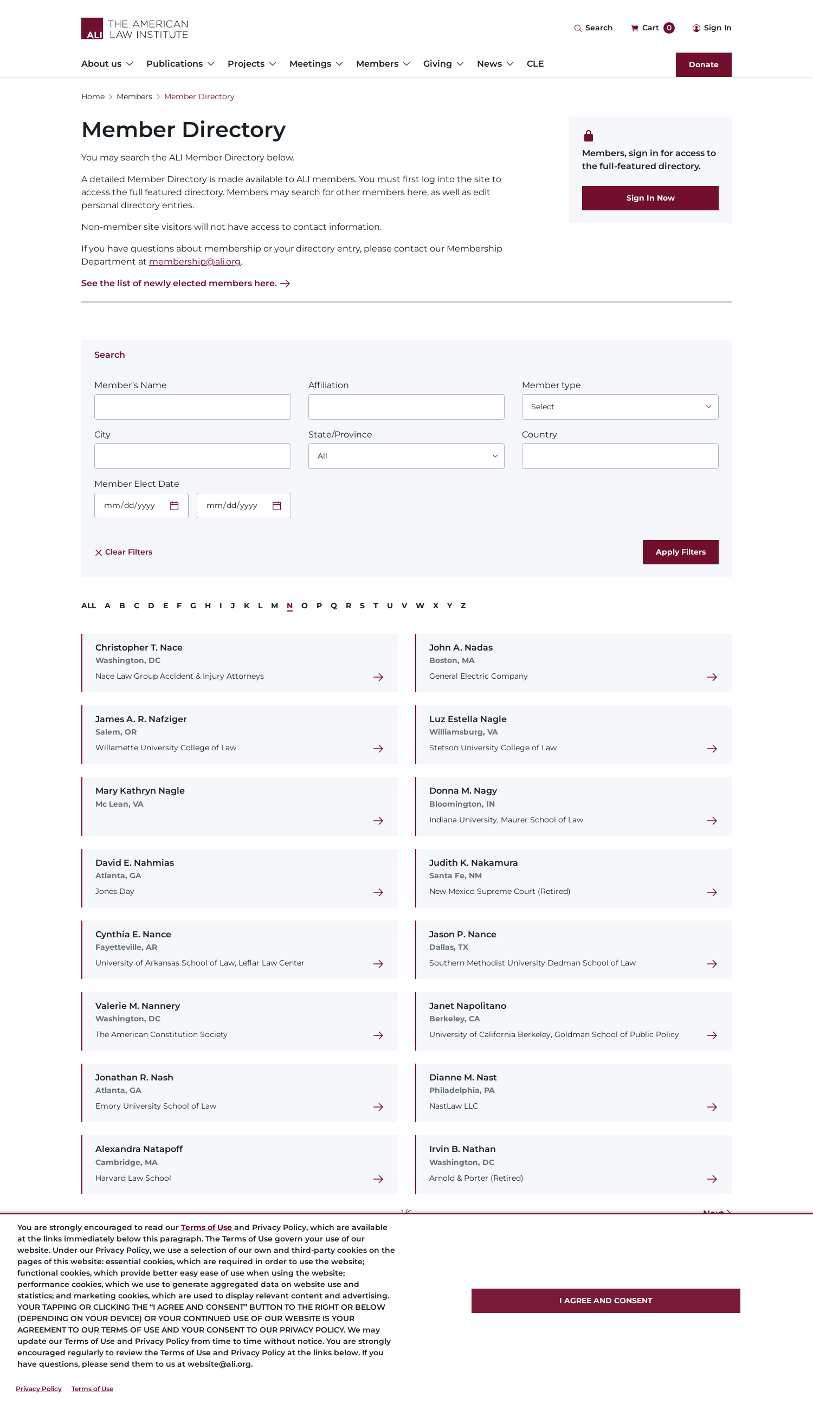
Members (134, 96)
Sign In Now (651, 198)
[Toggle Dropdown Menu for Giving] (458, 64)
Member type (551, 385)
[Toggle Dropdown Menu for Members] (404, 64)
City (102, 434)
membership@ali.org (195, 261)
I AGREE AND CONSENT (606, 1300)
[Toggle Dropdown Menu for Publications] (209, 64)
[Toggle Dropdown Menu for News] (508, 64)
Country (539, 434)
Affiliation (328, 385)
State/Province (340, 434)
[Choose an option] (620, 407)
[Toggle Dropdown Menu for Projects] (270, 64)
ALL (88, 605)
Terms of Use (92, 1389)
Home (93, 96)
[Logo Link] (134, 28)
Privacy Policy (39, 1389)
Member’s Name (130, 385)
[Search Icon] (593, 28)
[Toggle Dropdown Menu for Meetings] (337, 64)
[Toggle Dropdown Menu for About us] (127, 64)
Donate (704, 64)
